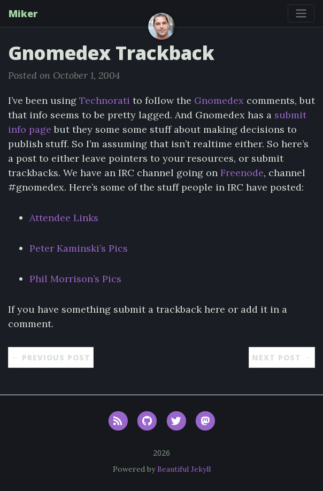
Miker (23, 13)
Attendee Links (63, 217)
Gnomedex (219, 100)
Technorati (104, 100)
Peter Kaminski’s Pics (78, 248)
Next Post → (282, 357)
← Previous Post (50, 357)
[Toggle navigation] (301, 13)
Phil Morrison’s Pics (75, 279)
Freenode (242, 173)
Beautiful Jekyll (184, 469)
